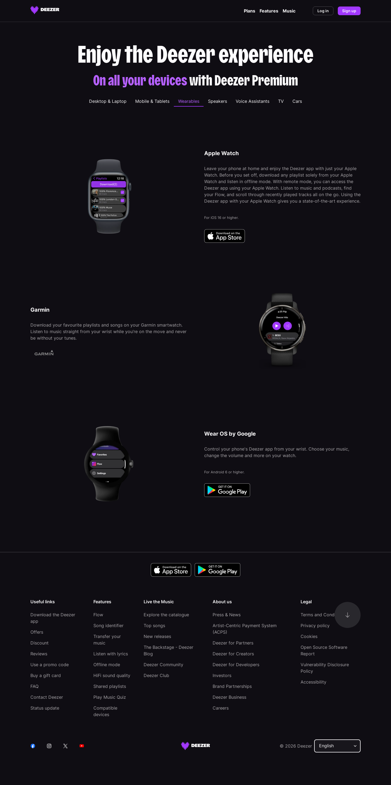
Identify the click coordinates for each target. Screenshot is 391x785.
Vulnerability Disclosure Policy (325, 668)
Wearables (188, 101)
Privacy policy (315, 625)
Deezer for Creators (233, 653)
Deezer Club (156, 675)
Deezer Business (229, 697)
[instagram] (49, 745)
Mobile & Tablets (152, 101)
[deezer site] (195, 746)
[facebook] (32, 745)
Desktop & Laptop (108, 101)
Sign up (349, 10)
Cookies (309, 636)
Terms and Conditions (323, 614)
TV (281, 101)
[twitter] (65, 745)
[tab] (108, 101)
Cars (297, 101)
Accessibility (313, 682)
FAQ (34, 686)
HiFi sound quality (111, 675)
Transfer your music (107, 640)
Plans (249, 11)
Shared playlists (109, 686)
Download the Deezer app (52, 618)
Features (269, 11)
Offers (36, 632)
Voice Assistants (252, 101)
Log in (323, 10)
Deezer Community (163, 664)
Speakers (217, 101)
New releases (157, 636)
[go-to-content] (348, 615)
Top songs (154, 625)
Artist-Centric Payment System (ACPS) (245, 629)
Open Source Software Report (324, 650)
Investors (222, 675)
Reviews (38, 653)
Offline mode (106, 664)
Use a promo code (49, 664)
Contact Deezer (46, 697)
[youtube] (81, 745)
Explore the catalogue (166, 614)
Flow (98, 614)
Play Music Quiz (109, 697)
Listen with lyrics (110, 653)
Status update (44, 708)
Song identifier (108, 625)
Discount (39, 643)
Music (289, 11)
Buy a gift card (45, 675)
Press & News (227, 614)
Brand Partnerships (232, 686)
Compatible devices (105, 711)
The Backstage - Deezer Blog (168, 650)
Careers (221, 708)
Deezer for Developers (236, 664)
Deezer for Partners (233, 643)
